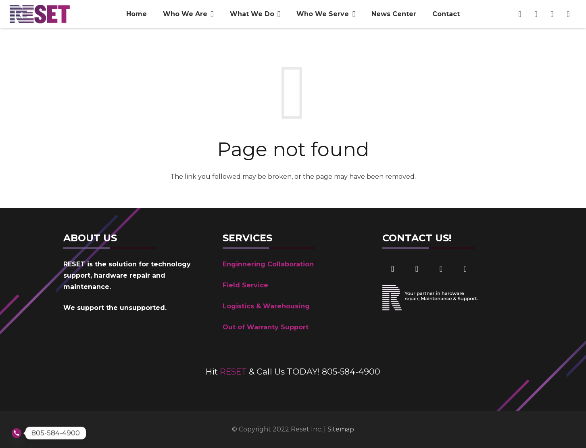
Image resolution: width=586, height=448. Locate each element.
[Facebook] (520, 14)
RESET (233, 371)
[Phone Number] (568, 14)
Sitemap (340, 429)
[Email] (552, 14)
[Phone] (465, 269)
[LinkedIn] (536, 14)
